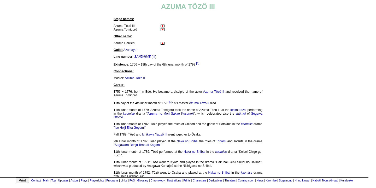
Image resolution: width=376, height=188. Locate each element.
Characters (199, 180)
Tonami (221, 141)
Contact (36, 180)
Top (53, 180)
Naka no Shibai (187, 141)
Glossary (142, 180)
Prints (186, 180)
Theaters (230, 180)
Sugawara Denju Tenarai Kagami (137, 145)
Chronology (157, 180)
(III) (145, 56)
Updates (63, 180)
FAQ (132, 180)
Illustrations (174, 180)
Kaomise (271, 180)
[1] (197, 63)
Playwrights (97, 180)
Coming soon (246, 180)
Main (46, 180)
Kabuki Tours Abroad (325, 180)
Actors (74, 180)
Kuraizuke (346, 180)
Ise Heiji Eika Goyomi (129, 128)
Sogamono (285, 180)
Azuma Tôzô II (135, 78)
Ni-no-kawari (302, 180)
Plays (84, 180)
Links (124, 180)
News (260, 180)
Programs (112, 180)
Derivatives (215, 180)
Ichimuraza (238, 110)
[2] (170, 101)
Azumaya (129, 50)
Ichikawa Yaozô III (154, 134)
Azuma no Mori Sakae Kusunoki (171, 113)
